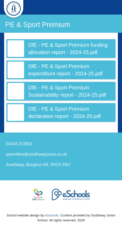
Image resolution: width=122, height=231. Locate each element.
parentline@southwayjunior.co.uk (36, 154)
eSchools (52, 215)
